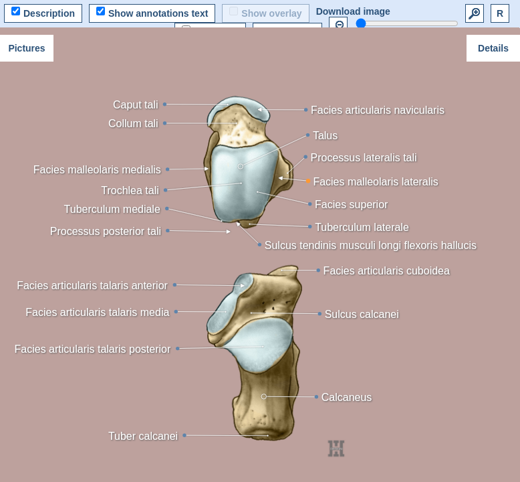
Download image (353, 11)
